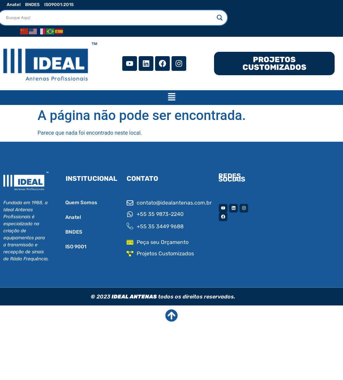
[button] (171, 97)
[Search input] (109, 17)
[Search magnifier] (219, 17)
